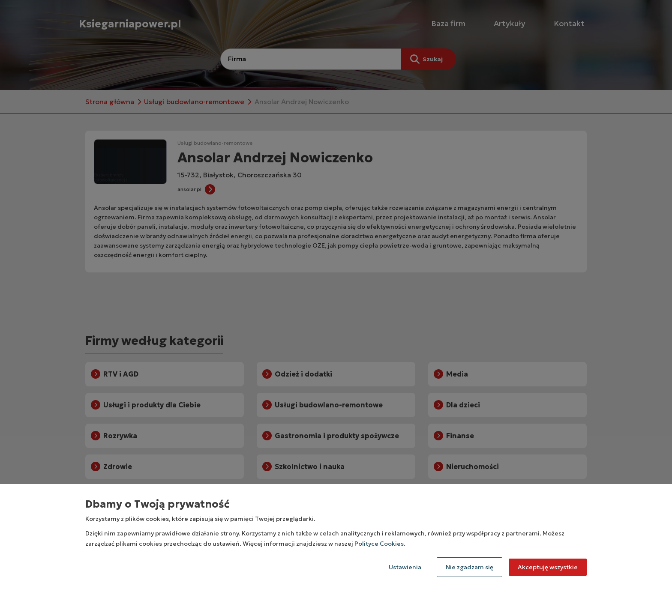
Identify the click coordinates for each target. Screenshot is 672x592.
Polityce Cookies (379, 543)
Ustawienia (405, 567)
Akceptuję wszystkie (548, 567)
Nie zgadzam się (469, 567)
